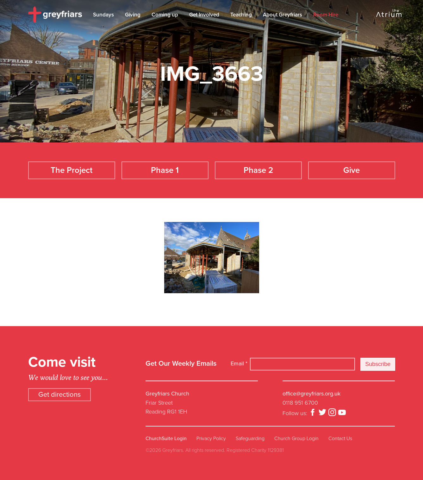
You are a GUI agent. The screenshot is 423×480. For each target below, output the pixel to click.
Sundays (103, 14)
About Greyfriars (282, 14)
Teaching (241, 14)
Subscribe (377, 364)
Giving (132, 14)
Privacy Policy (211, 438)
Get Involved (204, 14)
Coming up (165, 14)
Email (239, 363)
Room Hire (325, 14)
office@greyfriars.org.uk (311, 393)
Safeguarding (250, 438)
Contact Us (340, 438)
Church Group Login (296, 438)
